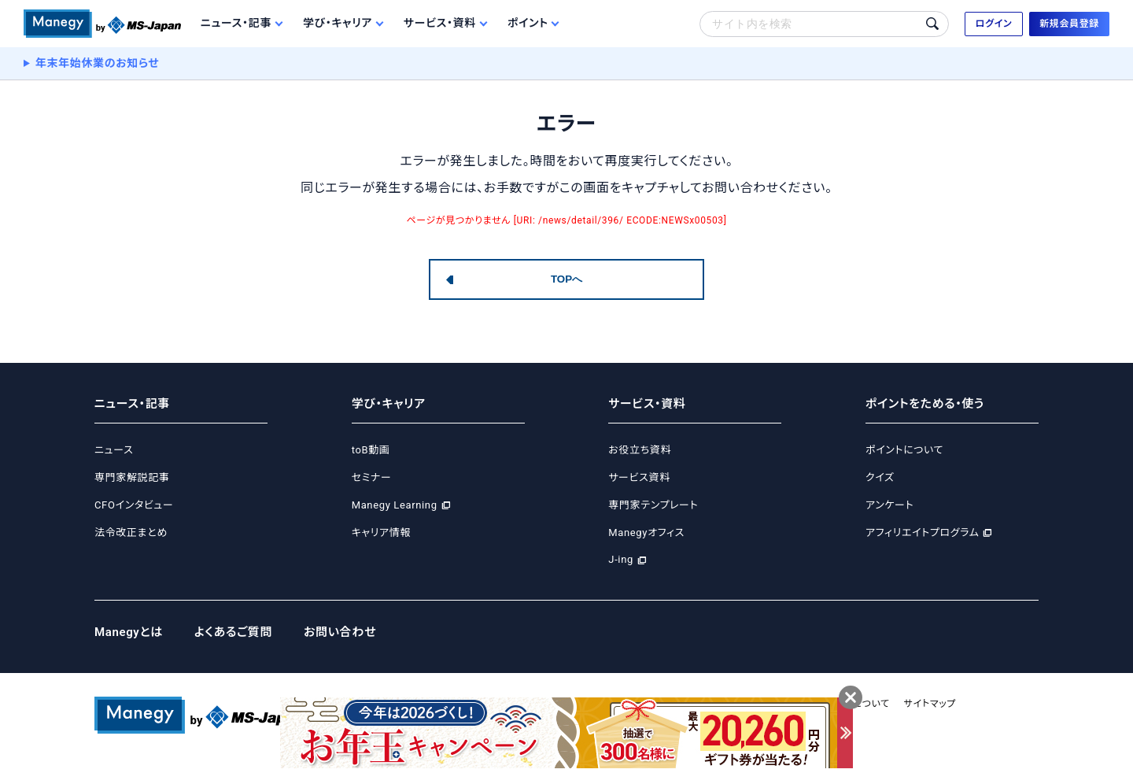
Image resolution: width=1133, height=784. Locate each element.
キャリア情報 (381, 532)
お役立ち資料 (639, 450)
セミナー (372, 477)
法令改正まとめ (131, 532)
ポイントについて (904, 450)
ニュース (113, 450)
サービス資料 (639, 477)
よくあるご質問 (233, 632)
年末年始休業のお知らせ (97, 63)
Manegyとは (128, 632)
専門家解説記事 (131, 477)
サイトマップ (930, 703)
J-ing (620, 559)
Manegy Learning (394, 505)
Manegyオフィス (646, 532)
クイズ (880, 477)
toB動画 (371, 450)
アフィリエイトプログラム (922, 532)
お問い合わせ (340, 632)
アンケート (889, 505)
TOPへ (566, 279)
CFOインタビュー (133, 505)
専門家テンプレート (653, 505)
